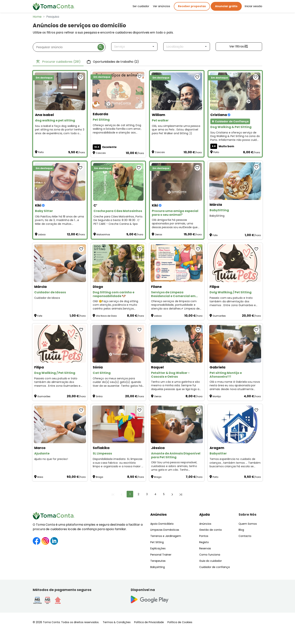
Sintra (99, 396)
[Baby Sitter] (60, 182)
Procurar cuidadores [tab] (58, 61)
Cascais (101, 153)
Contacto (245, 536)
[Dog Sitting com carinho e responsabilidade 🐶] (118, 263)
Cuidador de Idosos (47, 298)
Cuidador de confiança (214, 567)
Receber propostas (192, 6)
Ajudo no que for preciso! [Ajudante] (51, 459)
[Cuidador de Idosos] (60, 263)
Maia (40, 477)
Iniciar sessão (253, 6)
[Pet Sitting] (118, 90)
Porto (41, 152)
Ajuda (204, 514)
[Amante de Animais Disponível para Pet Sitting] (177, 424)
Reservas (205, 548)
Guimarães (219, 315)
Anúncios (158, 514)
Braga (99, 477)
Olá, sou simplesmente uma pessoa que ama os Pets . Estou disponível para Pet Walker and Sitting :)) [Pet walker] (176, 129)
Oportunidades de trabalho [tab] (113, 61)
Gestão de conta (210, 530)
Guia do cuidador (210, 561)
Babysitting (157, 567)
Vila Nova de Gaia (106, 315)
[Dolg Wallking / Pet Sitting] (235, 263)
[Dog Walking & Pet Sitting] (235, 91)
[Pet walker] (176, 91)
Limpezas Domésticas (164, 530)
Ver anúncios (161, 6)
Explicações (158, 548)
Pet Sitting (157, 542)
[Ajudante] (60, 424)
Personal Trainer (160, 555)
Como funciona (209, 555)
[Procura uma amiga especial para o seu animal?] (176, 182)
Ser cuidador (141, 6)
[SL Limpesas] (118, 424)
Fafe (215, 235)
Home (37, 16)
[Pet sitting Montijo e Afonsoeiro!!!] (235, 344)
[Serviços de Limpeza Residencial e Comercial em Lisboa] (177, 263)
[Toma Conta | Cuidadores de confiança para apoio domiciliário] (54, 6)
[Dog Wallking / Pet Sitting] (60, 344)
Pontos (203, 536)
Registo (204, 542)
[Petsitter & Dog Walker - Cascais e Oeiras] (177, 344)
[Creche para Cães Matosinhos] (118, 182)
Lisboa (42, 234)
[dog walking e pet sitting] (60, 91)
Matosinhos (103, 234)
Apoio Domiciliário (162, 524)
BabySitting (217, 216)
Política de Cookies (179, 622)
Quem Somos (248, 524)
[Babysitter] (235, 424)
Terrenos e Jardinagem (165, 536)
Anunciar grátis (226, 6)
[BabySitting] (235, 181)
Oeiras (158, 234)
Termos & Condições (117, 622)
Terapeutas (158, 561)
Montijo (217, 396)
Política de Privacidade (149, 622)
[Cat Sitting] (118, 344)
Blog (241, 530)
